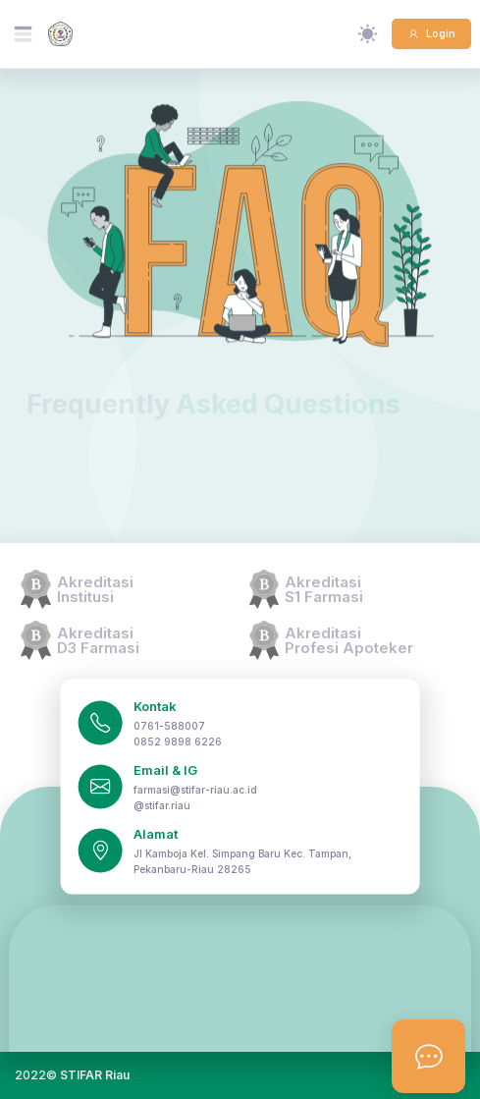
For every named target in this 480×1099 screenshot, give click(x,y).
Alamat (155, 834)
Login (439, 33)
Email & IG (165, 770)
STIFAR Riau (95, 1075)
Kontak (155, 706)
